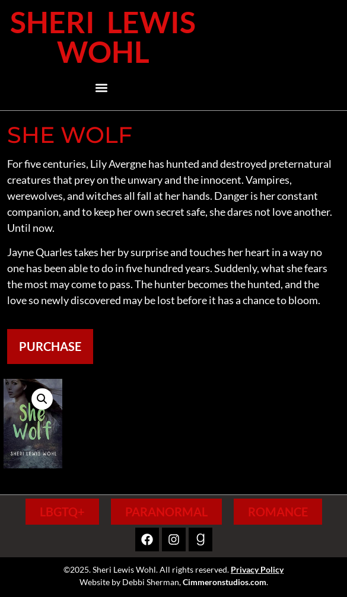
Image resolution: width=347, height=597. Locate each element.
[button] (102, 88)
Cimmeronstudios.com (224, 582)
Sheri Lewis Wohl (103, 36)
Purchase (50, 346)
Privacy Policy (257, 569)
